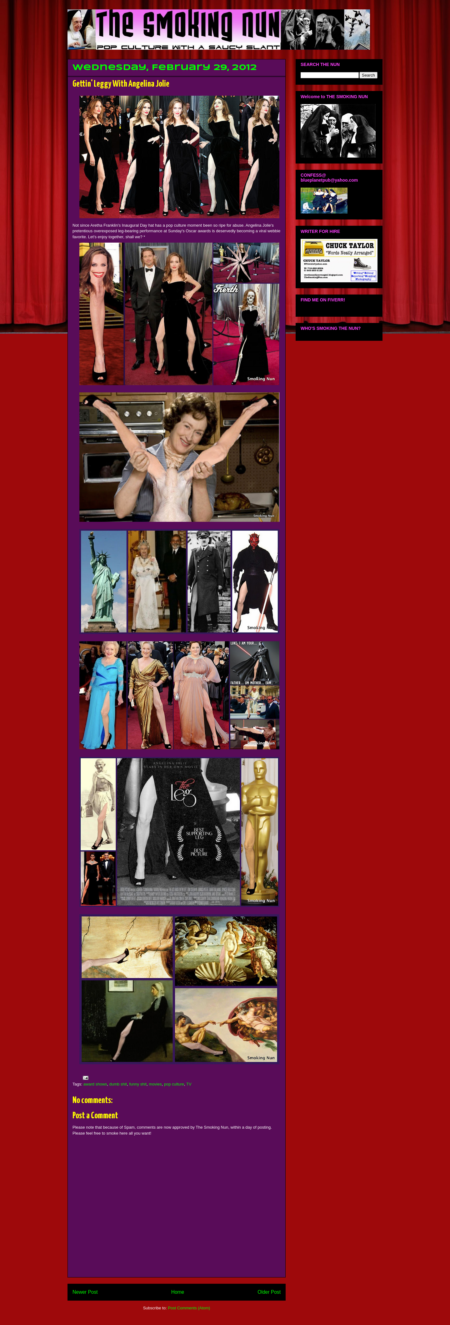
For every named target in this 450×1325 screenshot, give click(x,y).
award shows (95, 1084)
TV (189, 1084)
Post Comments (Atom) (189, 1308)
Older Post (269, 1292)
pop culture (174, 1084)
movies (155, 1084)
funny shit (138, 1084)
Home (177, 1292)
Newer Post (85, 1292)
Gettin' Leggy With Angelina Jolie (120, 84)
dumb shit (118, 1084)
